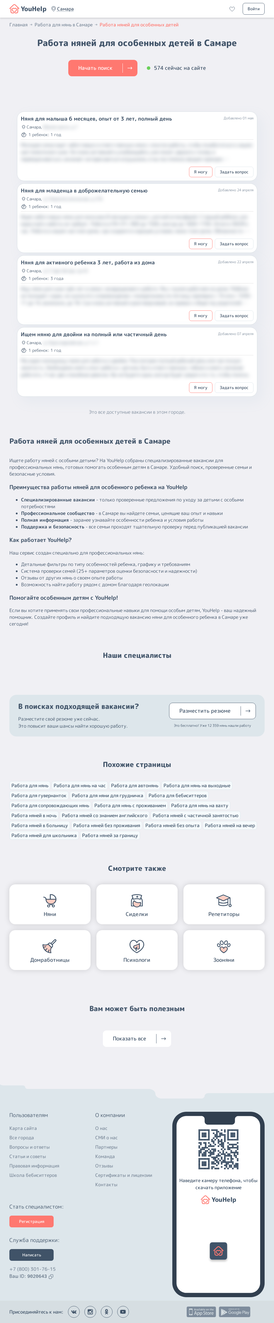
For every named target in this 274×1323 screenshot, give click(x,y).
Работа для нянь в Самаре (66, 24)
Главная (21, 24)
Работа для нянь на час (80, 785)
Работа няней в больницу (39, 825)
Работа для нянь (29, 785)
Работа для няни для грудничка (107, 795)
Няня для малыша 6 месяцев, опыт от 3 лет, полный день (96, 118)
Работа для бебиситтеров (178, 795)
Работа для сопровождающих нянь (50, 805)
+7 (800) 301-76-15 (32, 1269)
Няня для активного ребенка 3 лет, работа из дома (88, 262)
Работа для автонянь (134, 785)
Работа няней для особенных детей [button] (139, 24)
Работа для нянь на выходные (197, 785)
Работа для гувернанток (39, 795)
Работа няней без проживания (106, 825)
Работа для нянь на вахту (199, 805)
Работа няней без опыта (172, 825)
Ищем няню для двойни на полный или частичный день (94, 334)
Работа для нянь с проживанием (130, 805)
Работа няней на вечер (230, 825)
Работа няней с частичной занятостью (196, 815)
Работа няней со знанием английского (104, 815)
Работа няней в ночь (34, 815)
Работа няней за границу (110, 835)
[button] (65, 8)
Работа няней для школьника (44, 835)
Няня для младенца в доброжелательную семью (84, 190)
